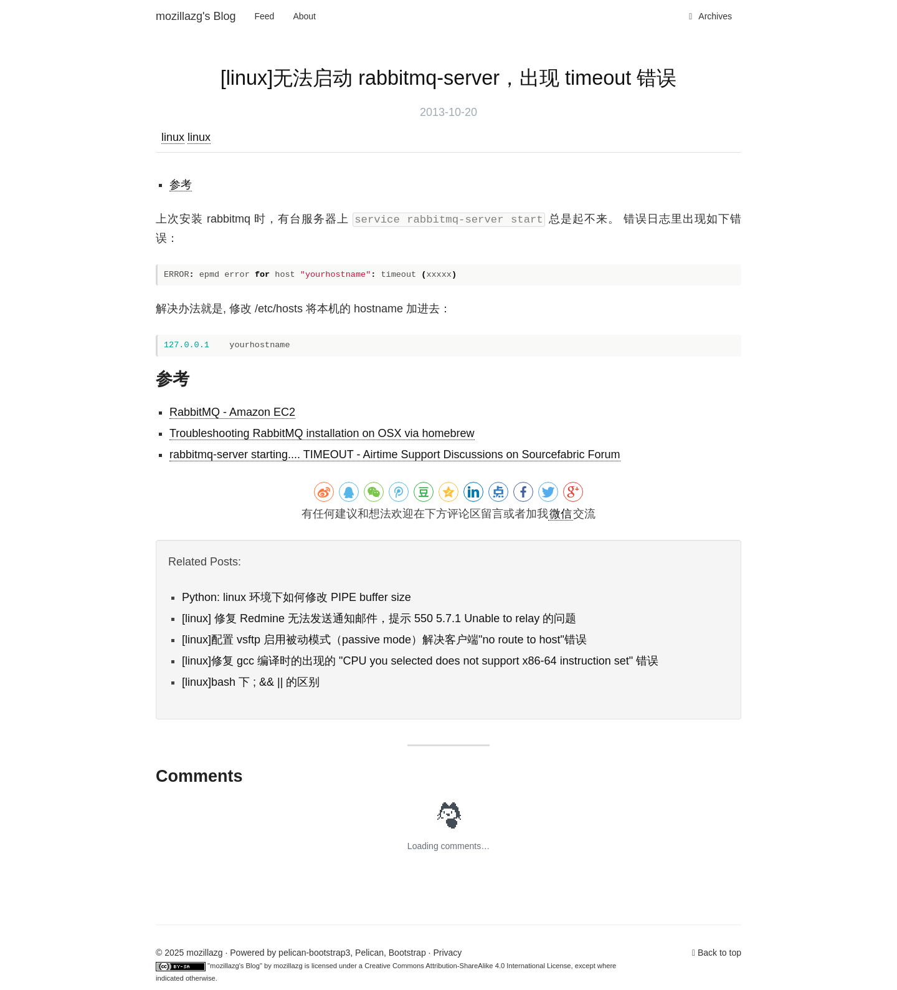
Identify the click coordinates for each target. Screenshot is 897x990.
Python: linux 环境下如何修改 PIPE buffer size (296, 597)
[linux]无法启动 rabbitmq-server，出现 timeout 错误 (449, 78)
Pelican (369, 953)
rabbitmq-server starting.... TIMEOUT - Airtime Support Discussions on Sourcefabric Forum (394, 454)
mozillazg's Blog (196, 16)
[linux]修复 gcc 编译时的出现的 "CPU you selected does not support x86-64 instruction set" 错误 (420, 661)
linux (172, 137)
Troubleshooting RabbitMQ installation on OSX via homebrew (322, 433)
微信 (560, 513)
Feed (265, 16)
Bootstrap (407, 953)
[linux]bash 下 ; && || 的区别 (251, 682)
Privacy (447, 953)
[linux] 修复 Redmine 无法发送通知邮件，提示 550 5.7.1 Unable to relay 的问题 (379, 618)
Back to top (719, 953)
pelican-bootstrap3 (314, 953)
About (304, 16)
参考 (180, 184)
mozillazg (288, 965)
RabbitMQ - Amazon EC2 (232, 412)
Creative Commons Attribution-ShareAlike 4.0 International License (467, 965)
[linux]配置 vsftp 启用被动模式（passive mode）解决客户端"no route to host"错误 (384, 639)
